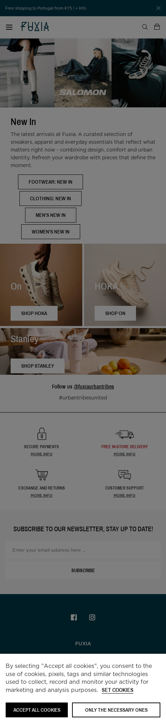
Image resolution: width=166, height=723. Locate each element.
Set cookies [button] (118, 690)
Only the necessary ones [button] (116, 709)
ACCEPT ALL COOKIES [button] (36, 709)
